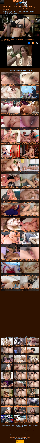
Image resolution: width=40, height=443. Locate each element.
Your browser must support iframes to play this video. (20, 26)
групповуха (19, 39)
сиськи (3, 40)
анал (8, 40)
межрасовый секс (29, 39)
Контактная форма (15, 437)
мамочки (6, 39)
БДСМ (12, 39)
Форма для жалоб (25, 437)
